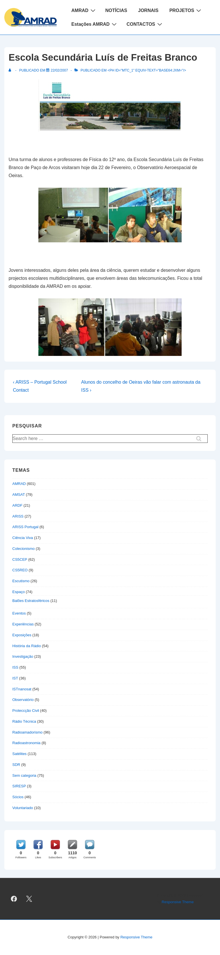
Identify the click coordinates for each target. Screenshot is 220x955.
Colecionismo (23, 548)
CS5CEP (19, 559)
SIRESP (19, 786)
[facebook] (14, 899)
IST (15, 678)
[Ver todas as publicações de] (11, 70)
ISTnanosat (22, 689)
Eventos (19, 613)
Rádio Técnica (24, 721)
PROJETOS (186, 10)
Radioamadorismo (27, 732)
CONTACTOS (145, 24)
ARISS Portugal (25, 527)
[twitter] (29, 899)
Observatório (23, 700)
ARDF (17, 505)
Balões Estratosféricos (30, 601)
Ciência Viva (22, 538)
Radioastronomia (26, 743)
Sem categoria (24, 775)
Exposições (21, 635)
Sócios (17, 797)
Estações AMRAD (94, 24)
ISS (15, 667)
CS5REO (20, 570)
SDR (16, 764)
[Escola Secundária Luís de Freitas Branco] (59, 70)
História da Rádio (26, 646)
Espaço (18, 592)
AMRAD (84, 10)
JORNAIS (148, 10)
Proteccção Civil (25, 710)
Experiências (23, 624)
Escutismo (21, 581)
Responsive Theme (178, 902)
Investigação (22, 656)
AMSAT (18, 494)
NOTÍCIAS (116, 10)
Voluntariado (22, 808)
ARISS (17, 516)
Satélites (19, 754)
